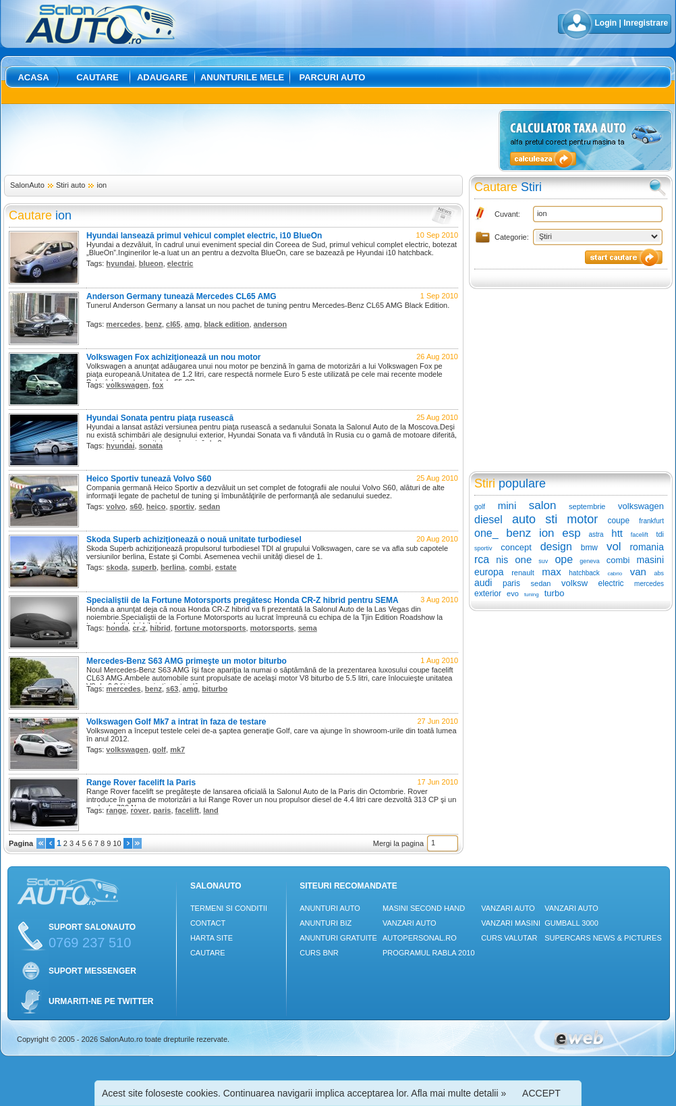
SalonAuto (27, 185)
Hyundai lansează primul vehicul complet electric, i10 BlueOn (204, 235)
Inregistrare (645, 23)
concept (516, 547)
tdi (660, 534)
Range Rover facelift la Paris (141, 782)
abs (659, 573)
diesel (488, 519)
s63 (172, 689)
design (556, 546)
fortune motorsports (210, 628)
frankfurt (651, 521)
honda (117, 628)
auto (524, 519)
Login (606, 23)
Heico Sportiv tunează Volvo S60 (148, 478)
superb (144, 567)
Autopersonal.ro (420, 938)
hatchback (584, 573)
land (211, 810)
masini (650, 559)
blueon (151, 263)
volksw (574, 583)
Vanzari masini (510, 923)
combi (199, 567)
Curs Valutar (509, 938)
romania (646, 547)
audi (483, 582)
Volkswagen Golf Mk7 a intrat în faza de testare (176, 722)
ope (564, 559)
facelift (187, 810)
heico (156, 506)
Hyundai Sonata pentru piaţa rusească (159, 418)
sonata (151, 446)
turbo (554, 593)
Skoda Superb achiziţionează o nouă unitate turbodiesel (194, 539)
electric (180, 263)
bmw (589, 547)
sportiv (182, 506)
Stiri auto (70, 185)
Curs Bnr (319, 953)
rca (481, 559)
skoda (117, 567)
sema (307, 628)
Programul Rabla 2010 (429, 953)
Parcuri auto (333, 77)
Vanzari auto (409, 923)
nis (502, 559)
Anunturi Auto (330, 908)
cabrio (614, 574)
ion (101, 185)
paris (162, 810)
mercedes (123, 324)
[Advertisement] (249, 139)
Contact (207, 923)
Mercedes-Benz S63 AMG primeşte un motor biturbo (186, 661)
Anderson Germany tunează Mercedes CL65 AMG (181, 296)
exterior (487, 593)
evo (513, 593)
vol (614, 546)
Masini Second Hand (424, 908)
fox (158, 385)
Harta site (211, 938)
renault (522, 573)
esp (571, 533)
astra (595, 534)
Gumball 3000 (571, 923)
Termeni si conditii (228, 908)
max (551, 571)
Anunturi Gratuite (338, 938)
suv (543, 561)
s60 (136, 506)
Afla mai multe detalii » (458, 1093)
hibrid (160, 628)
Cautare (97, 77)
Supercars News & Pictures (603, 938)
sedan (209, 506)
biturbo (214, 689)
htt (617, 533)
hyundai (120, 263)
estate (226, 567)
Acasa (33, 77)
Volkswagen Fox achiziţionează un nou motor (173, 357)
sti (551, 519)
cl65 (173, 324)
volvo (115, 506)
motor (582, 519)
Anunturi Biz (325, 923)
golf (159, 749)
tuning (531, 594)
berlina (173, 567)
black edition (226, 324)
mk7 (177, 749)
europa (489, 572)
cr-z (139, 628)
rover (139, 810)
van (638, 571)
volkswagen (127, 385)
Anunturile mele (242, 77)
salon (543, 505)
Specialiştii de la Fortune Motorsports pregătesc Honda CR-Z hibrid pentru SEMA (242, 600)
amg (192, 324)
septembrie (587, 506)
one (523, 559)
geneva (590, 561)
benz (153, 324)
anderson (270, 324)
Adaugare (162, 77)
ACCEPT (541, 1093)
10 (117, 843)
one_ (486, 533)
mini (507, 505)
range (116, 810)
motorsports (272, 628)
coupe (618, 520)
